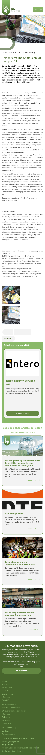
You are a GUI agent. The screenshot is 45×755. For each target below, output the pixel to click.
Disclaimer (6, 751)
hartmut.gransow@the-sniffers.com (15, 264)
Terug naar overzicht (22, 332)
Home (4, 681)
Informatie (6, 697)
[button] (36, 9)
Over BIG (5, 700)
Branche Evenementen (11, 708)
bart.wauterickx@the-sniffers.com (14, 259)
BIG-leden (6, 720)
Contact (5, 731)
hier (21, 666)
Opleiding (6, 717)
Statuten (12, 748)
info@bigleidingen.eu (10, 741)
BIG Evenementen (9, 704)
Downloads (6, 723)
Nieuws (5, 691)
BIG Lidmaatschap (9, 728)
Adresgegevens (8, 734)
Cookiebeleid (17, 751)
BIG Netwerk (7, 687)
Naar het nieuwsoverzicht (22, 432)
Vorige (7, 332)
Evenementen (7, 694)
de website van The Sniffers (19, 198)
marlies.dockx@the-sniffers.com (26, 276)
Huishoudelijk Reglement (28, 748)
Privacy (5, 748)
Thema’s (5, 684)
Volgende (8, 338)
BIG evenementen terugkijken (14, 711)
